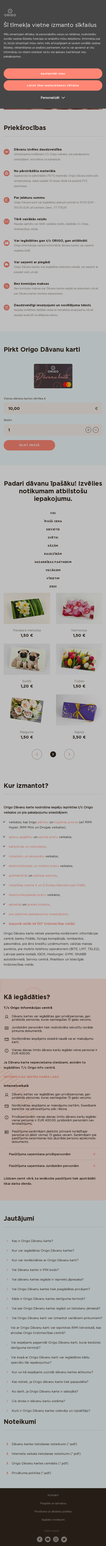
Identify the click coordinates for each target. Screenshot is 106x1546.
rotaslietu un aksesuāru (26, 856)
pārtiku (42, 822)
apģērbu (26, 837)
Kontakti (53, 1495)
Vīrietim (52, 578)
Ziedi (53, 586)
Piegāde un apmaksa (53, 1503)
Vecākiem (53, 570)
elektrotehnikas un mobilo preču (34, 866)
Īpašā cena (53, 521)
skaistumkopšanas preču (27, 895)
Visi (53, 513)
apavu (13, 837)
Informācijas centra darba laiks (31, 1076)
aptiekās (15, 904)
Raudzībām (53, 553)
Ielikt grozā (29, 445)
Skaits (8, 420)
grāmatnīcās (18, 875)
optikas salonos (45, 875)
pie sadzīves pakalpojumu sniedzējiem (38, 914)
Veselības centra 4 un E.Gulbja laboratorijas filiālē (47, 885)
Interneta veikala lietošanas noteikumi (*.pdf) (46, 1454)
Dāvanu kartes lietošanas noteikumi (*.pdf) (44, 1444)
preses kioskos (38, 904)
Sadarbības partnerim (53, 562)
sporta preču (48, 837)
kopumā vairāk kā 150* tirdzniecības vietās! (42, 924)
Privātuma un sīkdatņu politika (53, 1511)
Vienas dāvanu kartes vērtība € (25, 398)
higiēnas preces (66, 822)
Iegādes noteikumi (53, 1519)
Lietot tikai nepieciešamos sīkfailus (53, 85)
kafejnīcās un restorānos (27, 846)
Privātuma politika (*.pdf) (31, 1473)
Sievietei (53, 529)
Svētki (53, 537)
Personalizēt (53, 97)
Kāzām (53, 545)
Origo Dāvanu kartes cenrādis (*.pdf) (40, 1463)
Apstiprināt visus (53, 73)
